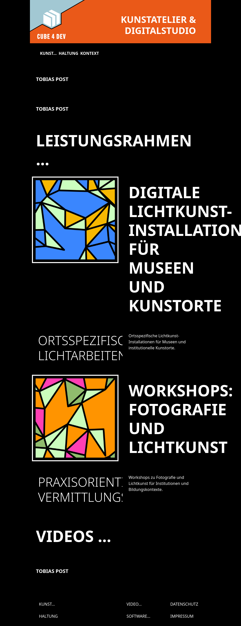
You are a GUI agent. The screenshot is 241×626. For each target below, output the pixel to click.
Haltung (68, 53)
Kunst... (48, 53)
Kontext (89, 53)
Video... (134, 604)
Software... (138, 616)
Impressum (181, 616)
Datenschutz (184, 604)
